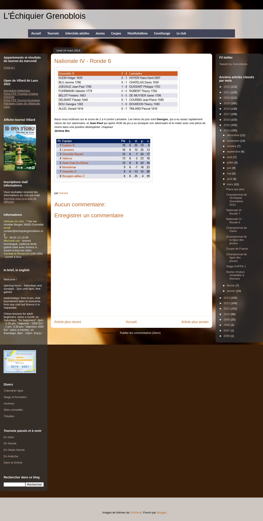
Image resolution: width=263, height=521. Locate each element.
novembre (233, 140)
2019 (227, 103)
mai (229, 173)
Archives (9, 403)
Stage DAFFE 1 (236, 266)
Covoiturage (162, 33)
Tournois (53, 33)
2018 (227, 108)
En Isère (9, 437)
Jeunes (100, 33)
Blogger (161, 512)
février (231, 285)
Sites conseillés (13, 409)
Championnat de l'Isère (236, 229)
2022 (227, 86)
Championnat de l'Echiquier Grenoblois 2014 (236, 199)
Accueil (36, 33)
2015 (227, 125)
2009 (227, 319)
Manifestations (137, 33)
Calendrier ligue (13, 390)
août (230, 157)
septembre (234, 151)
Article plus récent (67, 322)
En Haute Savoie (14, 449)
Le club (181, 33)
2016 (227, 119)
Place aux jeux (235, 189)
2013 (227, 297)
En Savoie (10, 443)
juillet (230, 162)
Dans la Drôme (13, 462)
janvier (231, 290)
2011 (227, 308)
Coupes (116, 33)
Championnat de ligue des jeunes (236, 258)
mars (230, 184)
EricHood (136, 512)
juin (229, 168)
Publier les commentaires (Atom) (140, 332)
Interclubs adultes (77, 33)
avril (230, 178)
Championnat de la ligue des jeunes (236, 240)
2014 (227, 130)
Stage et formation (15, 397)
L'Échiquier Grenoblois (44, 15)
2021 (227, 92)
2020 (227, 97)
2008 (227, 325)
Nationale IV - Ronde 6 (234, 220)
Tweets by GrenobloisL (233, 64)
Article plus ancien (195, 322)
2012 (227, 303)
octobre (232, 146)
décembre (233, 135)
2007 (227, 330)
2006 (227, 335)
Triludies (9, 416)
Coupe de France (237, 248)
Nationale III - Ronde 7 (234, 211)
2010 (227, 314)
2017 (227, 114)
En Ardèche (11, 456)
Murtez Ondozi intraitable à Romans (235, 275)
